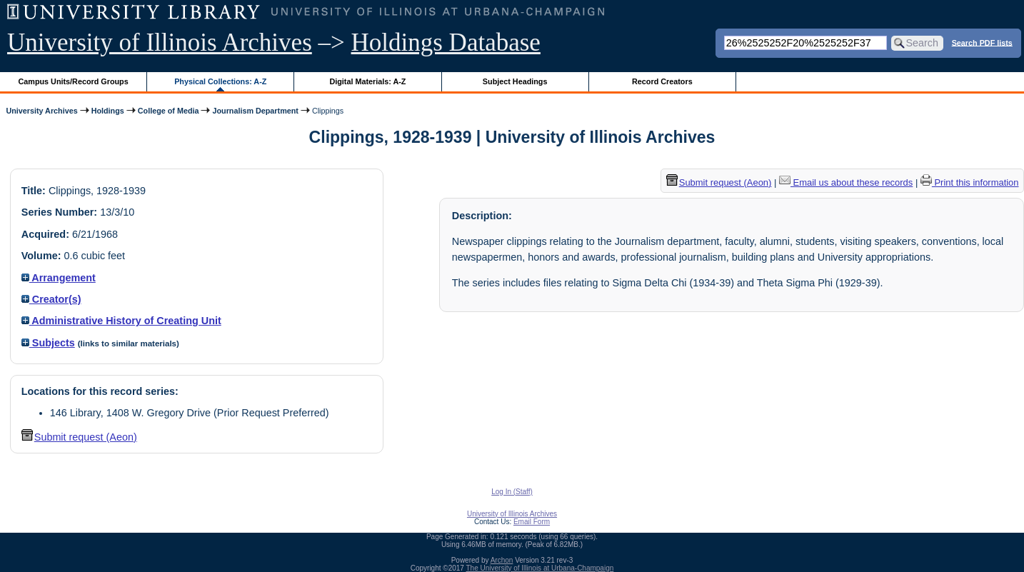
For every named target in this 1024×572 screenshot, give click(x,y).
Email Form (531, 522)
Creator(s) (51, 299)
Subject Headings (515, 81)
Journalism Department (255, 110)
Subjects (48, 342)
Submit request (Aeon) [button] (79, 437)
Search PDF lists (982, 42)
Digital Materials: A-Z (367, 81)
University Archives (41, 110)
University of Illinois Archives (159, 42)
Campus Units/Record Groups (74, 81)
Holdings (107, 110)
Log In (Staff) (512, 492)
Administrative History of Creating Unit (121, 320)
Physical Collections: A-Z (220, 81)
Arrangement (58, 278)
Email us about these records (846, 182)
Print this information (969, 182)
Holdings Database (446, 42)
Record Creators (662, 81)
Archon (502, 560)
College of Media (168, 110)
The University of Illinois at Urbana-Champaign (540, 568)
